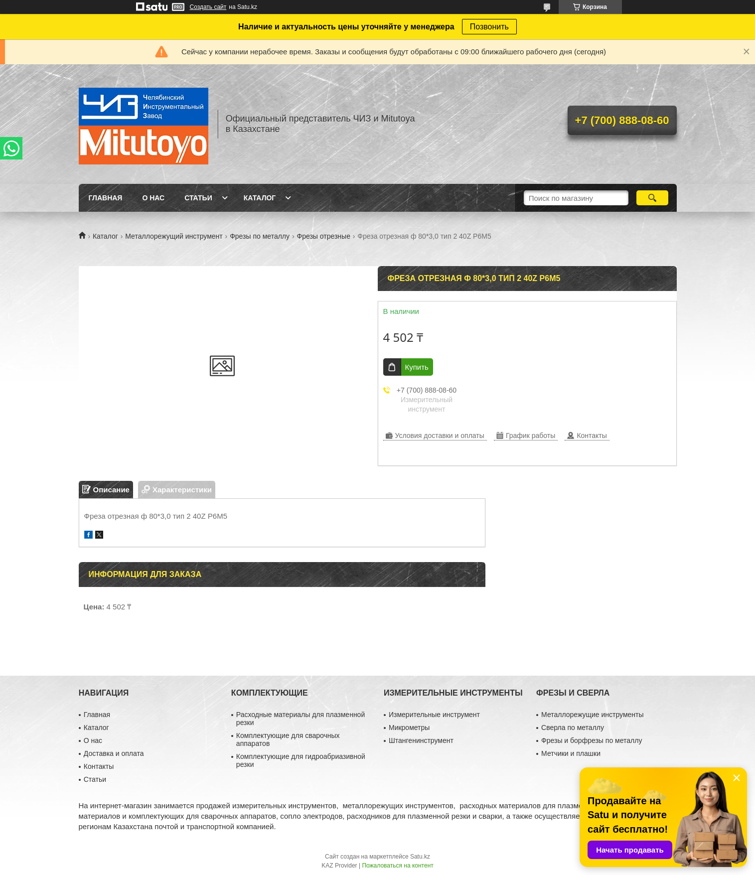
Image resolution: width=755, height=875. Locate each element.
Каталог (260, 198)
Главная (106, 198)
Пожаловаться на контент (397, 865)
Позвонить (489, 26)
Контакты (99, 766)
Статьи (198, 198)
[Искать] (652, 197)
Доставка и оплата (114, 753)
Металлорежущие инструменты (592, 715)
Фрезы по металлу (260, 236)
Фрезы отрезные (323, 236)
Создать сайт (208, 6)
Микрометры (409, 727)
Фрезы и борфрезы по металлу (591, 740)
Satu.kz (420, 856)
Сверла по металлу (572, 727)
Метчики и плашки (571, 753)
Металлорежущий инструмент (173, 236)
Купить (417, 367)
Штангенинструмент (421, 740)
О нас (153, 198)
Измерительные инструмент (434, 715)
